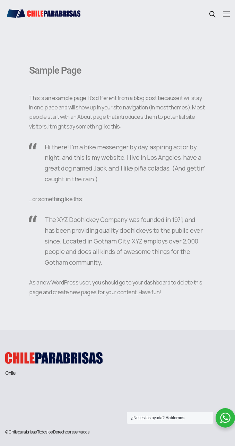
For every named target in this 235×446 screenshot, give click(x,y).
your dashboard (151, 282)
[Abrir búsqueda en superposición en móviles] (212, 13)
